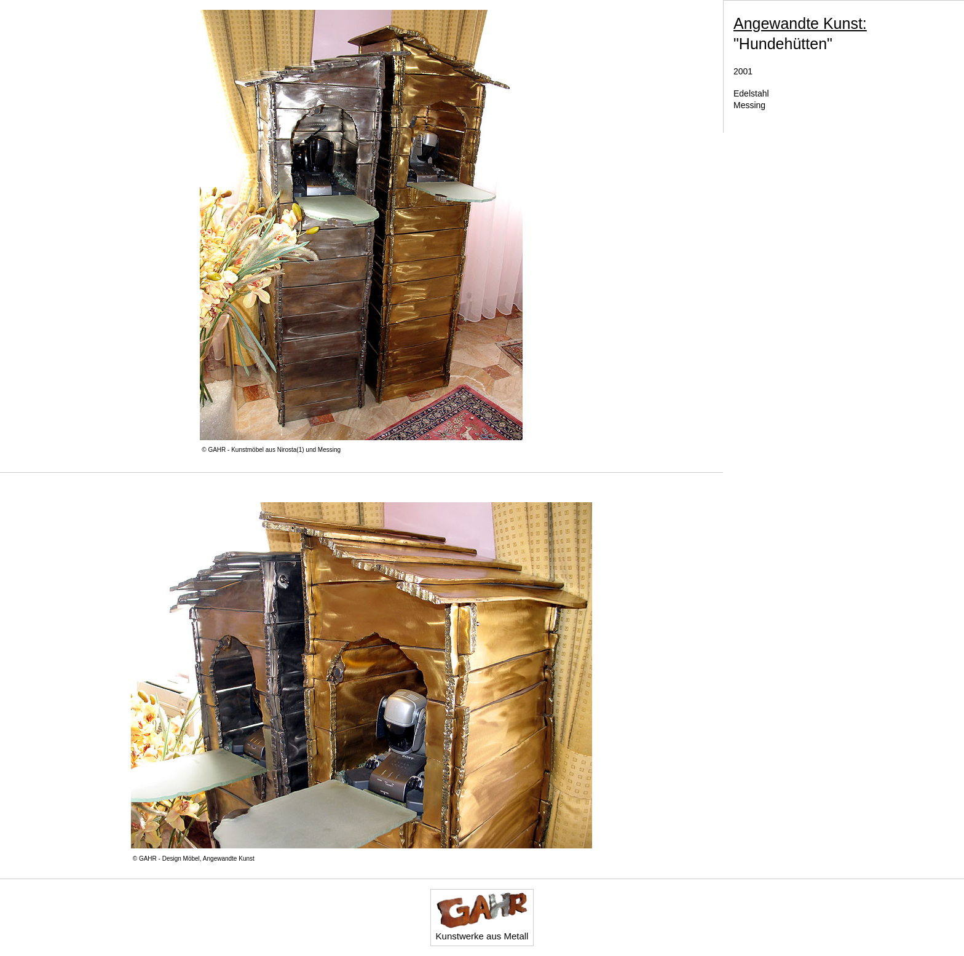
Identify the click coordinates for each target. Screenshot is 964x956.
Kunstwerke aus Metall (482, 916)
